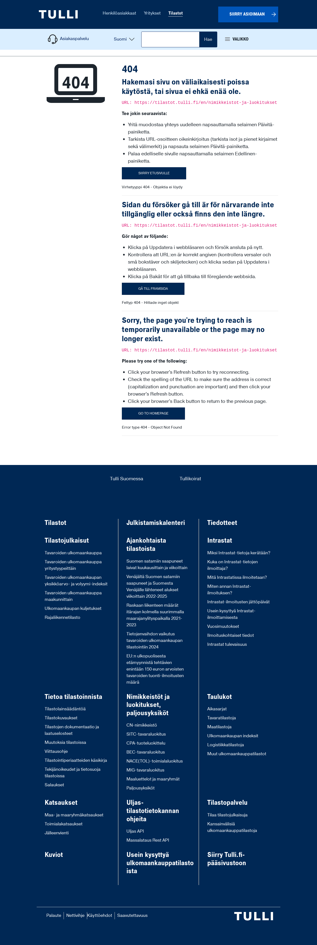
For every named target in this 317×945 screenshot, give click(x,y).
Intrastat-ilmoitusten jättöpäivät (238, 602)
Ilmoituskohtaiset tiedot (230, 635)
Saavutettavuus (132, 915)
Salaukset (54, 785)
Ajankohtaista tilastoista (146, 545)
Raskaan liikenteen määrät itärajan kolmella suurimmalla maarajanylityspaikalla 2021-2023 (155, 615)
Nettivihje (75, 915)
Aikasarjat (217, 709)
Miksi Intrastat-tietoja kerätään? (238, 553)
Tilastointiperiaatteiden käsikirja (76, 760)
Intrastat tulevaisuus (227, 644)
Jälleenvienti (57, 833)
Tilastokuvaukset (61, 718)
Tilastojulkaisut (67, 541)
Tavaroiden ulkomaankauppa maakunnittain (73, 596)
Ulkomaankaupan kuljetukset (73, 608)
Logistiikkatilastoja (225, 745)
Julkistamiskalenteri (155, 523)
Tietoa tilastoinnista (73, 697)
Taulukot (219, 697)
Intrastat (219, 541)
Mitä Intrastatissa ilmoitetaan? (237, 577)
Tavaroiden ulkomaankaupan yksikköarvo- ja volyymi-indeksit (76, 580)
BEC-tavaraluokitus (145, 752)
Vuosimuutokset (223, 626)
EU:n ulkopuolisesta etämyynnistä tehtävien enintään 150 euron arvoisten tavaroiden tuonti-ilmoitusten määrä (155, 669)
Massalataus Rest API (147, 840)
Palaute (53, 915)
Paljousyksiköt (140, 788)
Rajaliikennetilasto (62, 617)
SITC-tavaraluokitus (146, 734)
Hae (208, 39)
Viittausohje (56, 751)
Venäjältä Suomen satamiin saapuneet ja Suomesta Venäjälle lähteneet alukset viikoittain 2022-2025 (153, 586)
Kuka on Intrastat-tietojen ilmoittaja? (232, 565)
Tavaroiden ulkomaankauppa (73, 553)
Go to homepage (153, 413)
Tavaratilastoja (221, 718)
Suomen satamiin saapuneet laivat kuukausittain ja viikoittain (156, 564)
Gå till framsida (153, 288)
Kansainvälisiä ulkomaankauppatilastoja (232, 827)
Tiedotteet (222, 523)
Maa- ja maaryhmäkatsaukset (74, 815)
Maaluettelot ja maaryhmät (153, 779)
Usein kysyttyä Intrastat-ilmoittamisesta (231, 614)
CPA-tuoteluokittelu (145, 743)
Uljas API (135, 831)
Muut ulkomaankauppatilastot (236, 754)
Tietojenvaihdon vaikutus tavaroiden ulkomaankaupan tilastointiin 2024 (154, 640)
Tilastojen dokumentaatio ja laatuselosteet (72, 730)
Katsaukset (61, 803)
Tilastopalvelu (227, 803)
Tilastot (55, 523)
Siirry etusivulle (154, 173)
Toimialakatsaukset (64, 824)
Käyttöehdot (99, 915)
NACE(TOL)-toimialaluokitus (154, 761)
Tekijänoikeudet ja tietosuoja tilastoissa (72, 772)
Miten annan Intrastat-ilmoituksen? (229, 589)
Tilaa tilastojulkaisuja (227, 815)
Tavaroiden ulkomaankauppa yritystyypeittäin (73, 565)
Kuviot (54, 855)
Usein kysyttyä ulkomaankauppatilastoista (160, 863)
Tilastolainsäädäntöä (65, 709)
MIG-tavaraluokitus (145, 770)
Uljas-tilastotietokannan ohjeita (152, 811)
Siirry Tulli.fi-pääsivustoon (226, 859)
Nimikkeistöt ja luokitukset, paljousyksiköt (148, 705)
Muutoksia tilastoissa (65, 742)
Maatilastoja (219, 727)
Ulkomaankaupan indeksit (232, 736)
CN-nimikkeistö (141, 725)
